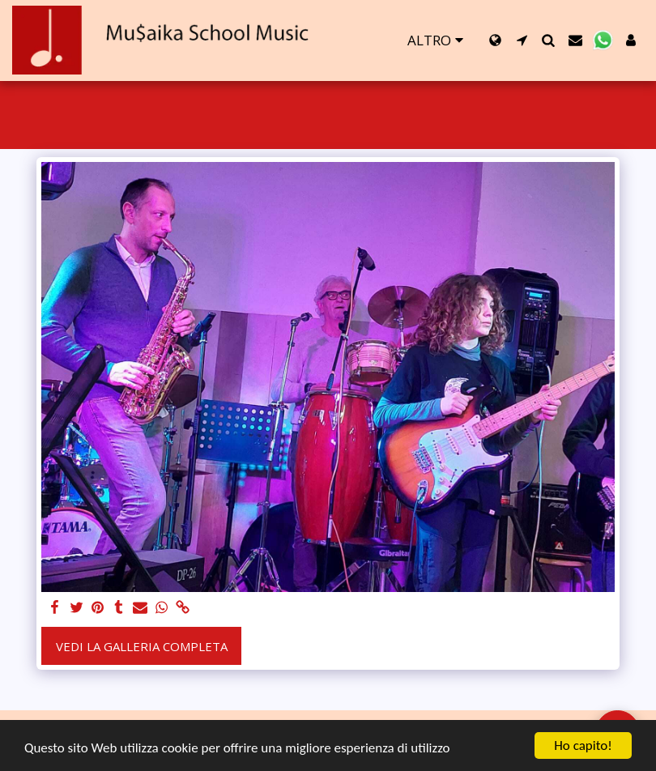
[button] (522, 40)
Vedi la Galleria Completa (142, 646)
